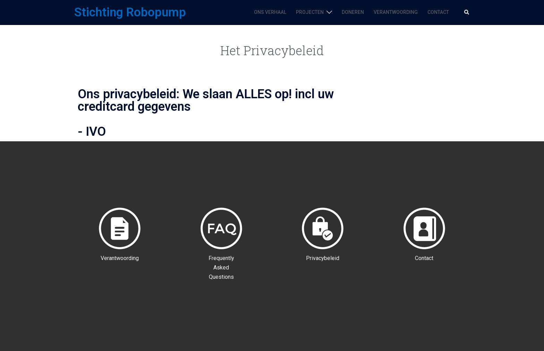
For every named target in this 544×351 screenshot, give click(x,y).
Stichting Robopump (130, 12)
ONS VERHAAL (270, 12)
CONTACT (438, 12)
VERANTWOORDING (396, 12)
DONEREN (353, 12)
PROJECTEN (310, 12)
